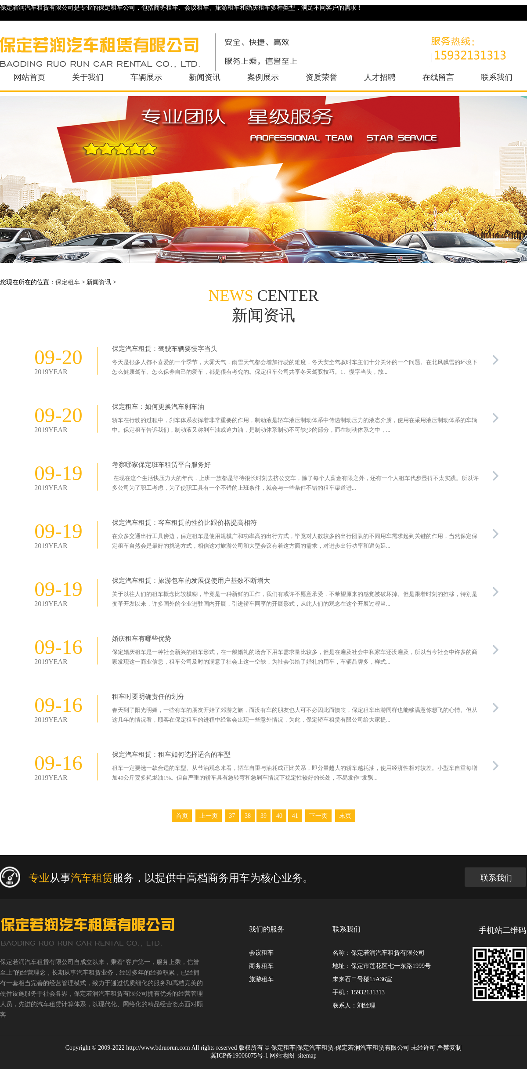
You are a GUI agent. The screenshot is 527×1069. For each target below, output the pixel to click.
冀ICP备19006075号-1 (239, 1055)
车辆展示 (146, 77)
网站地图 (282, 1055)
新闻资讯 (204, 77)
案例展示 (263, 77)
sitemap (307, 1055)
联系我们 (497, 77)
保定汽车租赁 (315, 1047)
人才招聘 (380, 77)
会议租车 (261, 953)
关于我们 (88, 77)
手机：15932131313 (358, 992)
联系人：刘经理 (353, 1005)
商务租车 (261, 966)
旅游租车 (261, 979)
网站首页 (29, 77)
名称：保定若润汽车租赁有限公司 (378, 953)
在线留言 (438, 77)
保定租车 (67, 282)
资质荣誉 (321, 77)
